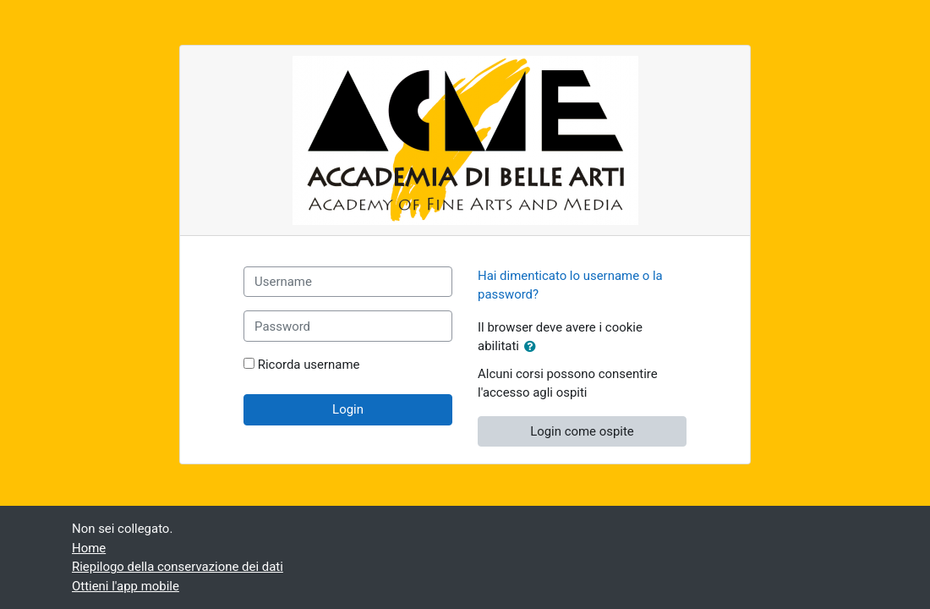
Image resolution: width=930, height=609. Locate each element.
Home (89, 548)
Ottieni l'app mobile (125, 586)
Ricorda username (309, 364)
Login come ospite (582, 431)
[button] (533, 347)
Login (348, 409)
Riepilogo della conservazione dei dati (177, 566)
